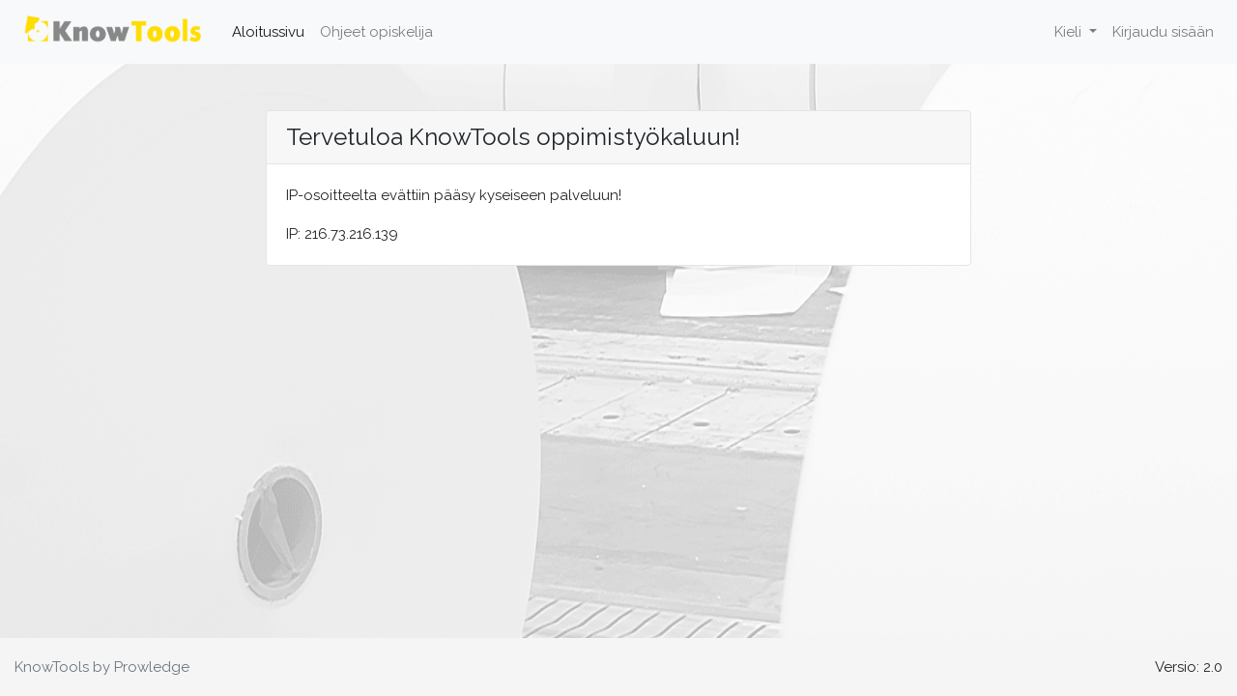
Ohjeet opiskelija (376, 32)
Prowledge (151, 667)
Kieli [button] (1069, 32)
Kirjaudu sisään (1163, 32)
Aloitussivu (272, 30)
